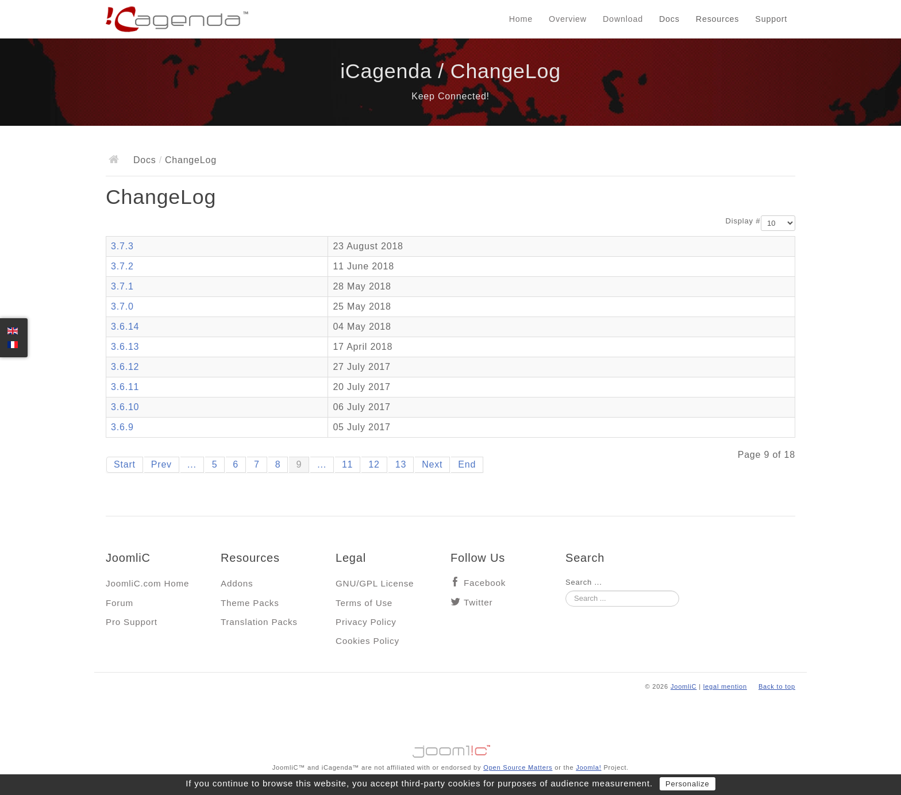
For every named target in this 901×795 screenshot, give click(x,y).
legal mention (725, 686)
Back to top (776, 686)
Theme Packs (250, 603)
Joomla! (588, 767)
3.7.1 (122, 286)
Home (521, 19)
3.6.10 (125, 407)
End (467, 464)
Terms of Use (364, 603)
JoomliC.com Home (147, 583)
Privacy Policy (366, 622)
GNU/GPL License (375, 583)
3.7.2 (122, 266)
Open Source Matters (517, 767)
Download (623, 19)
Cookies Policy (367, 641)
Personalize (687, 783)
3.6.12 (125, 367)
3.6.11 (125, 387)
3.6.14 (125, 326)
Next (432, 464)
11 (347, 464)
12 (373, 464)
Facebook (485, 582)
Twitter (478, 602)
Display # (743, 221)
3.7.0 (122, 306)
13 (400, 464)
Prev (161, 464)
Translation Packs (259, 622)
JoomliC (684, 686)
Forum (119, 603)
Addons (237, 583)
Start (125, 464)
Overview (568, 19)
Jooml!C (450, 748)
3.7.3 (122, 246)
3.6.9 (122, 427)
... (192, 464)
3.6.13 (125, 347)
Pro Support (131, 622)
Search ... (583, 582)
